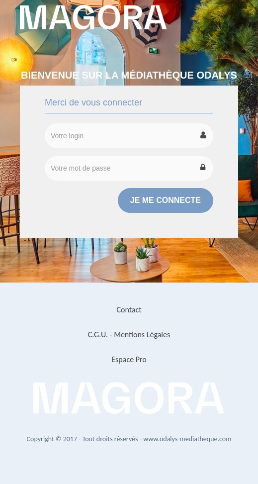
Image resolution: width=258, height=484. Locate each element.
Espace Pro (129, 359)
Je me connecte (165, 200)
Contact (128, 309)
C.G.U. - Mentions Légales (129, 334)
